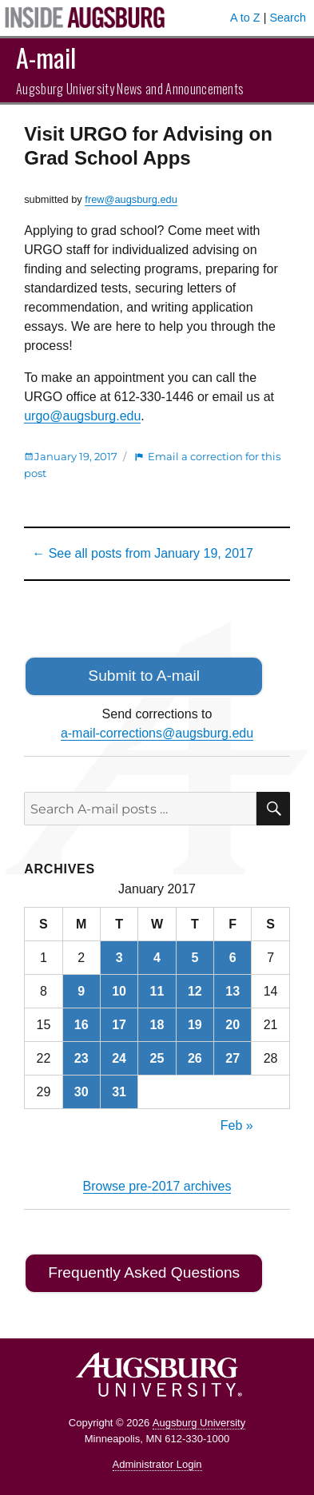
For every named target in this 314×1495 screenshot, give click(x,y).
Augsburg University (199, 1423)
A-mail (46, 57)
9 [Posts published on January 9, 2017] (81, 991)
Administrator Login (157, 1464)
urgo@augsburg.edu (82, 416)
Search (287, 17)
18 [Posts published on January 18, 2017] (157, 1025)
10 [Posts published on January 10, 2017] (119, 991)
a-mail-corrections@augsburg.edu (157, 733)
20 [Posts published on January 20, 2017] (232, 1025)
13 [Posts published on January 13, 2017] (232, 991)
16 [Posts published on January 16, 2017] (81, 1025)
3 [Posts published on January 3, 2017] (119, 957)
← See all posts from (142, 553)
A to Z (245, 17)
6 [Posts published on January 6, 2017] (232, 957)
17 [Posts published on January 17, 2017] (119, 1025)
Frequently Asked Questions (144, 1272)
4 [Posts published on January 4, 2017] (157, 957)
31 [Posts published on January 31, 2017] (119, 1092)
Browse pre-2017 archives (157, 1186)
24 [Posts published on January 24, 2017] (119, 1058)
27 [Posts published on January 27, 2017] (232, 1058)
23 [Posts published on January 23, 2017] (81, 1058)
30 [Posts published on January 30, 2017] (81, 1092)
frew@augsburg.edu (131, 199)
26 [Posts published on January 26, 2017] (195, 1058)
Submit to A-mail (144, 675)
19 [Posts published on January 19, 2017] (195, 1025)
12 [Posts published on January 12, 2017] (195, 991)
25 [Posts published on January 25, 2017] (157, 1058)
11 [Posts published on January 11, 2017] (157, 991)
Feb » (237, 1125)
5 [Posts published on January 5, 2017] (194, 957)
